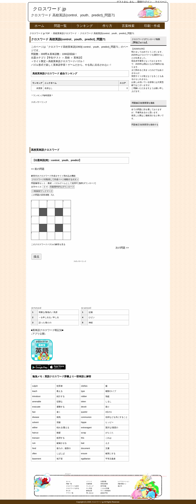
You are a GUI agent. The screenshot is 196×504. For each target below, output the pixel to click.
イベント (89, 481)
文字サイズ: (36, 187)
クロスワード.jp (49, 8)
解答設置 (89, 490)
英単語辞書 (104, 484)
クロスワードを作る (72, 488)
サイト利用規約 (106, 490)
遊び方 (120, 486)
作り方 (107, 26)
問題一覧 (60, 26)
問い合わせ (89, 493)
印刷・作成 (152, 26)
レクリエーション (123, 481)
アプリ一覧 (69, 493)
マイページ (160, 1)
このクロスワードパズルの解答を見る (48, 244)
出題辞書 (103, 481)
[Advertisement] (80, 124)
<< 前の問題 (37, 169)
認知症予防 (104, 493)
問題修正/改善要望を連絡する (144, 124)
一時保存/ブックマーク (42, 191)
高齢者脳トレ (122, 484)
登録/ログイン (144, 1)
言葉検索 (128, 26)
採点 (36, 256)
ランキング (84, 26)
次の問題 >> (122, 247)
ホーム (39, 26)
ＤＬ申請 (89, 488)
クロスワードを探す (72, 486)
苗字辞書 (103, 486)
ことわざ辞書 (105, 488)
